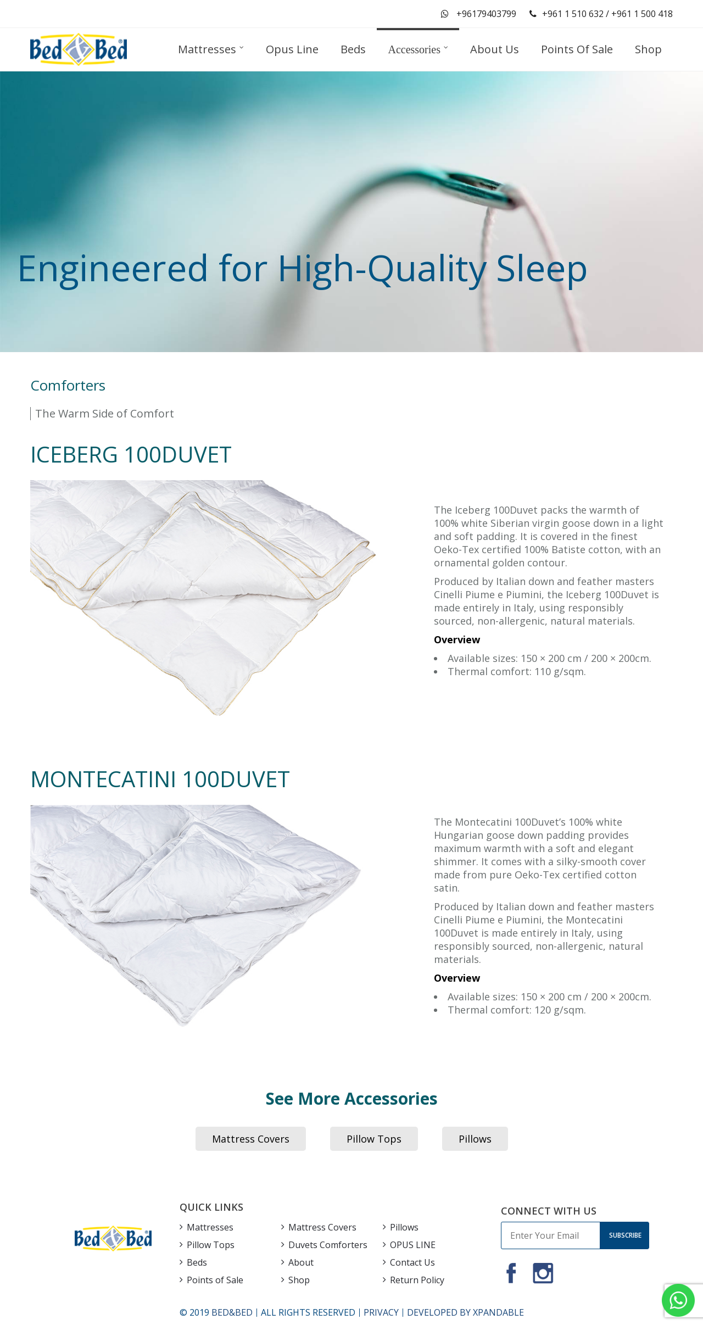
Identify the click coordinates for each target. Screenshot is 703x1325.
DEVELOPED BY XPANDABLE (465, 1312)
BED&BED (232, 1312)
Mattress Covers (250, 1138)
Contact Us (412, 1262)
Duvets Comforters (327, 1245)
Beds (197, 1262)
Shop (299, 1280)
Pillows (475, 1138)
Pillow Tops (374, 1138)
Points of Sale (215, 1280)
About (301, 1262)
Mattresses (210, 1227)
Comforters (67, 385)
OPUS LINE (413, 1245)
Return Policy (417, 1280)
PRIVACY (381, 1312)
